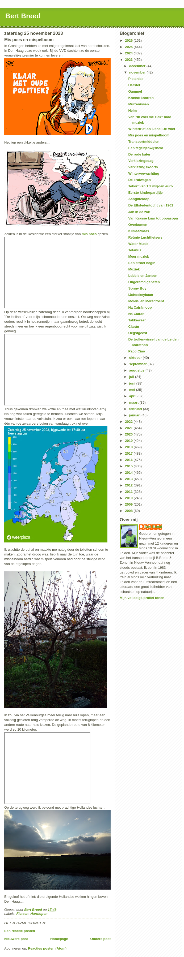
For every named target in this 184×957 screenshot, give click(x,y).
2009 (129, 504)
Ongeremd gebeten (144, 282)
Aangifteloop (138, 199)
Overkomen (137, 225)
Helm (132, 111)
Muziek (134, 269)
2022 (129, 422)
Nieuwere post (16, 939)
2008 (129, 511)
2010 (129, 498)
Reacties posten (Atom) (47, 948)
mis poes (89, 234)
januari (135, 415)
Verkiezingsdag (140, 161)
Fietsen (22, 914)
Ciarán (133, 327)
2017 (129, 453)
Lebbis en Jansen (142, 276)
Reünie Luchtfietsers (145, 237)
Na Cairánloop (140, 307)
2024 (129, 53)
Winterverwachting (143, 173)
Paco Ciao (136, 351)
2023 (129, 60)
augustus (137, 370)
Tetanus (134, 250)
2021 (129, 428)
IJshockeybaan (140, 295)
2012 (129, 485)
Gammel (135, 91)
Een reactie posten (19, 931)
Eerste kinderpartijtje (145, 193)
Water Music (138, 244)
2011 (129, 492)
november (138, 72)
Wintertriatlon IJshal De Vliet (151, 129)
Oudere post (100, 939)
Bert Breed (23, 16)
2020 (129, 434)
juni (132, 383)
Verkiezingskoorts (143, 167)
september (138, 364)
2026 (129, 40)
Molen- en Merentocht (146, 301)
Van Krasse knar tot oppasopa (153, 218)
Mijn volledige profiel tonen (142, 598)
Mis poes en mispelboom (148, 135)
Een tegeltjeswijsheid (145, 148)
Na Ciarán (136, 314)
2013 (129, 479)
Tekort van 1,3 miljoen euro (150, 186)
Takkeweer (137, 320)
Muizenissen (138, 104)
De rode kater (139, 154)
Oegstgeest (137, 333)
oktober (136, 358)
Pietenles (135, 79)
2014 (129, 473)
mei (132, 390)
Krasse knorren (140, 98)
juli (132, 377)
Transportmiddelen (143, 142)
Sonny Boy (137, 288)
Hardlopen (38, 914)
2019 (129, 441)
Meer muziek (138, 256)
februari (136, 409)
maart (134, 402)
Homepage (59, 939)
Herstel (134, 85)
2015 (129, 466)
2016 (129, 460)
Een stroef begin (141, 263)
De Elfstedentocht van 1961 (150, 205)
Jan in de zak (139, 212)
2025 (129, 47)
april (133, 396)
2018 (129, 447)
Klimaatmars (138, 231)
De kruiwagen (139, 180)
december (138, 66)
